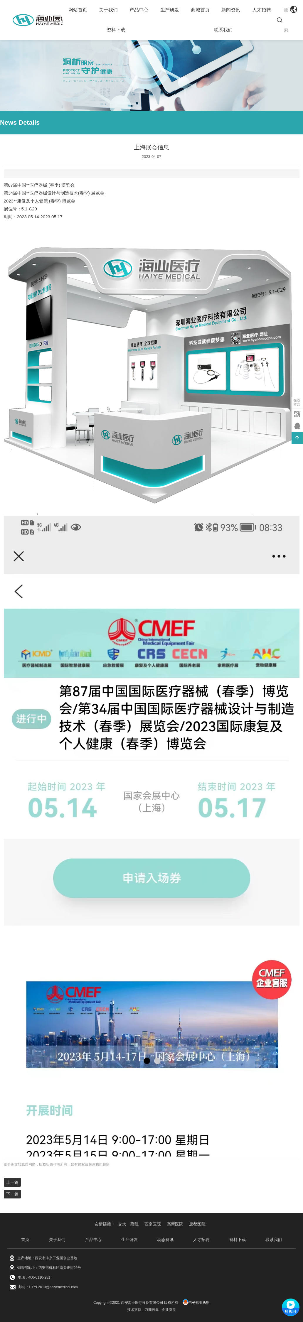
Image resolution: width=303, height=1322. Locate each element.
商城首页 (200, 9)
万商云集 (152, 1310)
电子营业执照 (196, 1303)
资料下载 (116, 29)
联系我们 (223, 29)
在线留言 (296, 402)
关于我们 (108, 9)
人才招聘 (261, 9)
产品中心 (138, 9)
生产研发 (169, 9)
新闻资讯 (230, 9)
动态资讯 (165, 1239)
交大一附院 (128, 1224)
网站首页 (77, 9)
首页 (25, 1239)
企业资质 (169, 1310)
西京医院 (152, 1224)
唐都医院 (197, 1224)
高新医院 (175, 1224)
